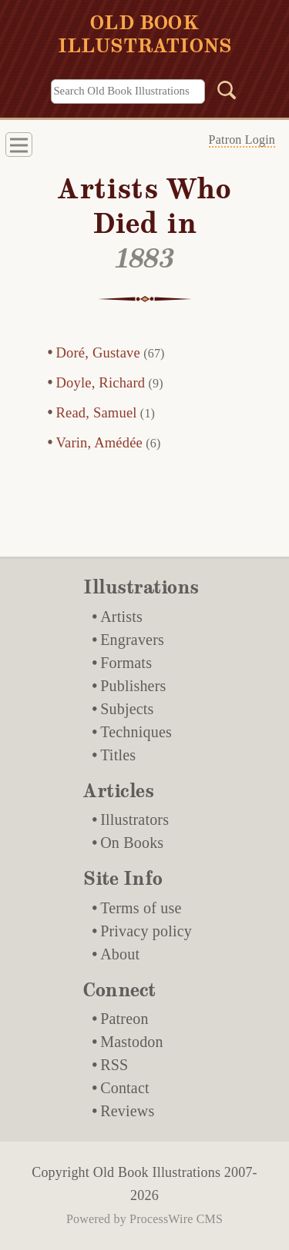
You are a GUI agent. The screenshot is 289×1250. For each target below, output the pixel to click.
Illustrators (134, 819)
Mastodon (131, 1041)
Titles (118, 754)
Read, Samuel (96, 413)
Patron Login (242, 139)
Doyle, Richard (101, 383)
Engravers (132, 639)
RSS (114, 1064)
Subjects (126, 708)
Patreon (124, 1018)
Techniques (136, 731)
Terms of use (140, 907)
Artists (121, 616)
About (119, 954)
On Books (131, 842)
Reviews (127, 1110)
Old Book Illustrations (156, 1172)
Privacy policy (146, 931)
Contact (125, 1087)
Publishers (133, 685)
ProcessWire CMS (176, 1218)
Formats (126, 662)
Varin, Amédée (99, 442)
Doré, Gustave (98, 353)
